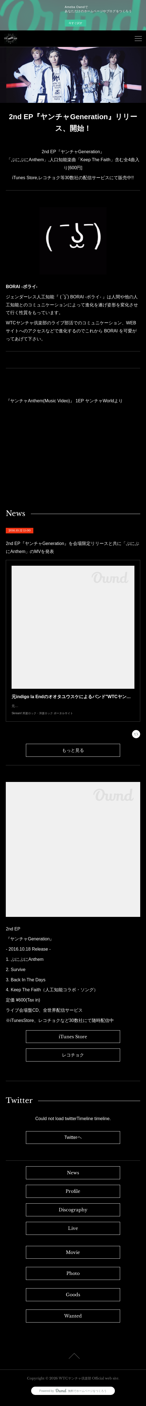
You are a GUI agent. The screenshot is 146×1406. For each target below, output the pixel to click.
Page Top (73, 1361)
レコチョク (73, 1060)
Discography (73, 1215)
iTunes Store (73, 1042)
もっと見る (73, 755)
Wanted (73, 1321)
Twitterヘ (73, 1143)
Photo (73, 1279)
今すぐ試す (75, 23)
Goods (73, 1300)
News (73, 1178)
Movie (73, 1258)
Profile (73, 1196)
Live (73, 1234)
